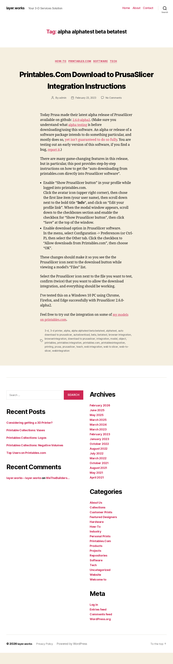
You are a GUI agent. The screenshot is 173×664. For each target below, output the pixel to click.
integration (118, 350)
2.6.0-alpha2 (82, 132)
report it (54, 162)
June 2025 (97, 421)
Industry (95, 542)
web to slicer (52, 362)
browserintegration (70, 350)
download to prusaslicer (97, 350)
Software (101, 61)
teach (106, 358)
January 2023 (99, 450)
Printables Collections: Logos (26, 449)
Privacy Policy (46, 655)
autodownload (82, 346)
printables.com (110, 354)
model (48, 354)
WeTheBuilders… (58, 489)
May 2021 (96, 484)
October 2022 (99, 455)
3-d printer (56, 342)
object (57, 354)
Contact (148, 8)
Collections (97, 518)
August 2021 (98, 479)
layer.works (16, 8)
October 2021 (99, 474)
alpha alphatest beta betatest (89, 342)
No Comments (114, 110)
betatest (104, 346)
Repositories (98, 566)
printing (75, 358)
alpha (67, 342)
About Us (96, 514)
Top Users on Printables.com (26, 464)
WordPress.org (100, 630)
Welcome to (98, 590)
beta (95, 346)
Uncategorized (100, 581)
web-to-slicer (69, 362)
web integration (120, 358)
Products (96, 557)
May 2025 (97, 426)
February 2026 (100, 416)
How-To (59, 61)
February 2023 (100, 445)
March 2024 (98, 435)
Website (95, 586)
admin (62, 110)
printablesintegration (57, 358)
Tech (116, 61)
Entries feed (98, 620)
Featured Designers (103, 528)
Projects (95, 562)
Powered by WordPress (74, 655)
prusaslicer (95, 358)
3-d (47, 342)
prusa (84, 358)
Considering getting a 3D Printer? (29, 434)
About (137, 8)
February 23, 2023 (85, 110)
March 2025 (98, 431)
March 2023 (98, 440)
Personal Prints (100, 547)
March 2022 (98, 469)
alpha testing (78, 137)
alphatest (113, 342)
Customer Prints (101, 523)
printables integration (88, 354)
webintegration (87, 362)
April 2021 (97, 488)
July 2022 (96, 464)
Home (126, 8)
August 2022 (98, 460)
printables (68, 354)
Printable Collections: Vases (25, 441)
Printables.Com (79, 61)
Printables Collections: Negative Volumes (34, 456)
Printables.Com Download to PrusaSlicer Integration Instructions (86, 85)
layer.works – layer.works (23, 489)
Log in (94, 616)
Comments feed (101, 625)
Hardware (97, 533)
